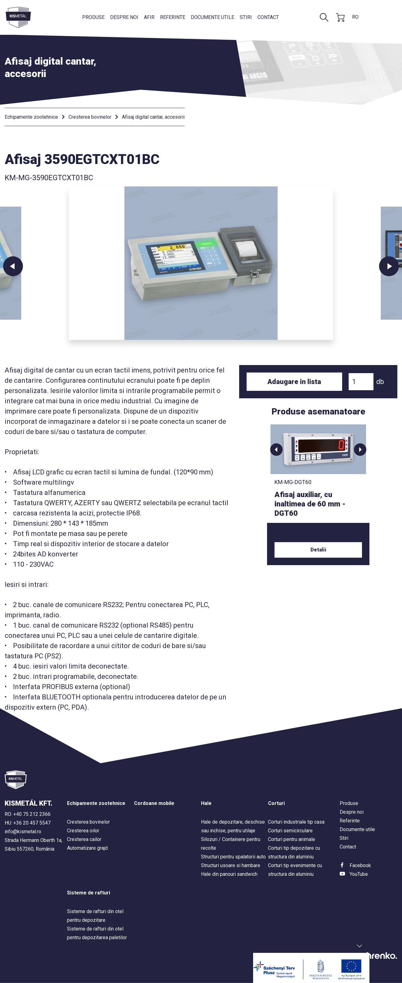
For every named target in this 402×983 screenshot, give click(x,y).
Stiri (246, 17)
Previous (13, 266)
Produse (93, 17)
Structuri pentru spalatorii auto (233, 857)
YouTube (359, 874)
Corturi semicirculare (290, 831)
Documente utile (212, 17)
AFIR (149, 17)
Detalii (318, 550)
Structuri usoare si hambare (230, 865)
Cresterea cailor (84, 839)
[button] (276, 449)
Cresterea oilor (83, 831)
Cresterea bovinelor (90, 117)
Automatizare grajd (87, 848)
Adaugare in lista (294, 382)
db (380, 382)
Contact (268, 17)
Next (389, 266)
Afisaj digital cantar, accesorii (153, 117)
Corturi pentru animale (291, 839)
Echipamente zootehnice (31, 117)
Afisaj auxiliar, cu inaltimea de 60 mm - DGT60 (310, 504)
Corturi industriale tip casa (296, 822)
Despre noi (124, 17)
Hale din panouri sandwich (229, 874)
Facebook (360, 865)
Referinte (172, 17)
